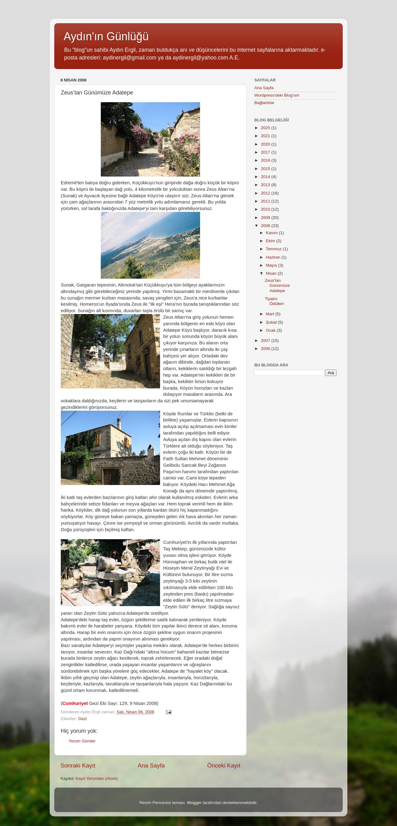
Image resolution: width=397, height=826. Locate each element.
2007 (266, 340)
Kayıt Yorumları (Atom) (97, 778)
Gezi (82, 718)
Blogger (194, 802)
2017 (266, 152)
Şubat (272, 322)
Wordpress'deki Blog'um (276, 95)
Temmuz (274, 249)
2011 (266, 201)
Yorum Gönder (82, 741)
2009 (266, 217)
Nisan (272, 273)
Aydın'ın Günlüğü (106, 36)
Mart (270, 314)
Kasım (272, 232)
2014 (266, 176)
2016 (266, 160)
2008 (266, 225)
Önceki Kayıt (223, 765)
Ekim (271, 240)
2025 (266, 127)
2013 (266, 184)
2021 (266, 135)
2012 (266, 193)
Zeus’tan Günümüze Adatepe (277, 285)
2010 (266, 209)
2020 (266, 144)
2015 (266, 168)
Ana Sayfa (151, 765)
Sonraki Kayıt (77, 765)
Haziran (273, 257)
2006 (266, 348)
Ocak (271, 330)
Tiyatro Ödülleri (274, 301)
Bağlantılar (264, 102)
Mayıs (272, 265)
